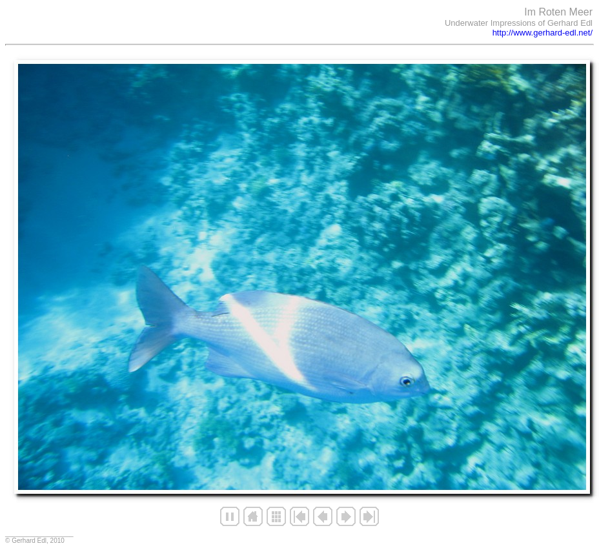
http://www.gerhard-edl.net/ (542, 32)
